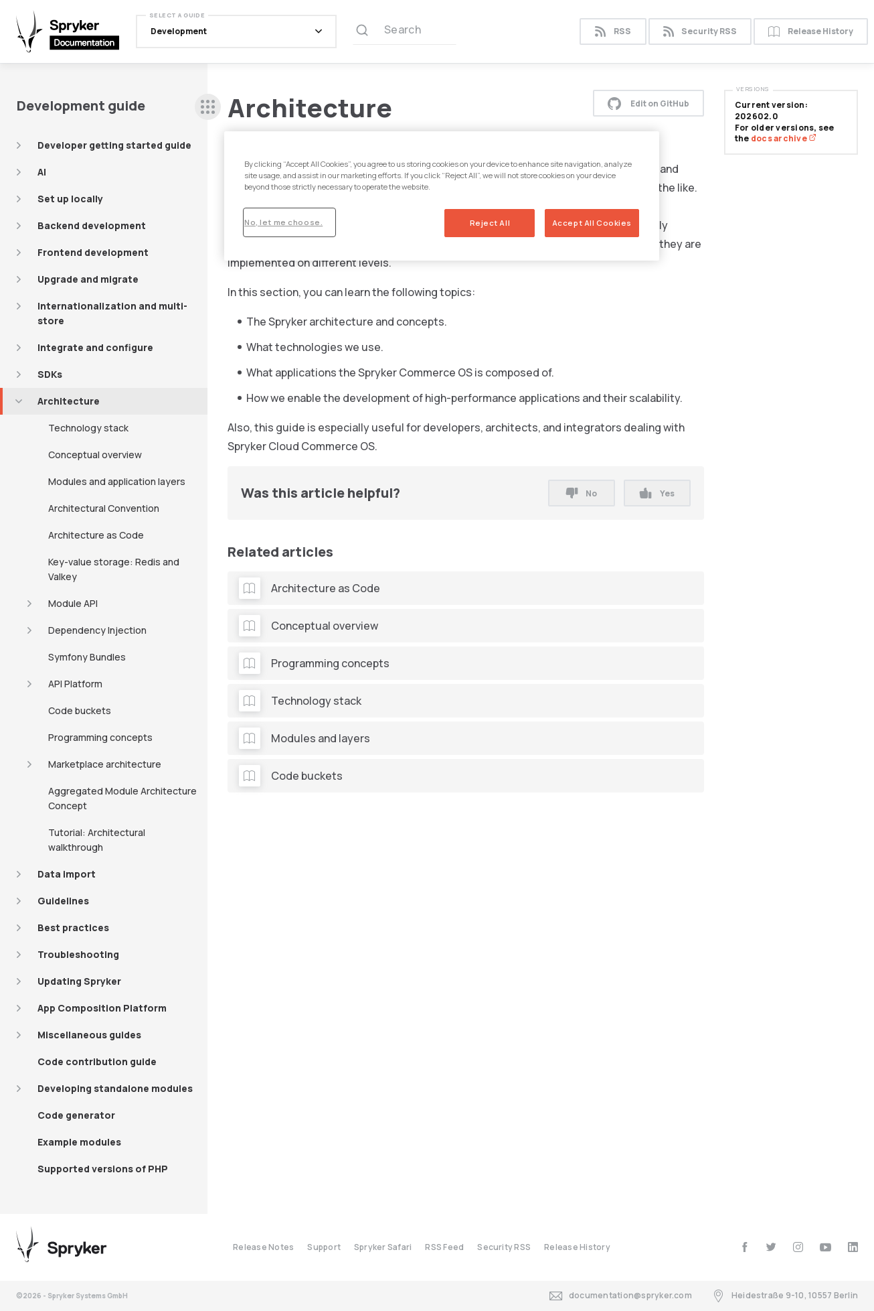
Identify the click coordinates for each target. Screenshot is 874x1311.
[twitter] (771, 1247)
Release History (810, 32)
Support (324, 1247)
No (581, 493)
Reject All (490, 223)
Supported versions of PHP (102, 1168)
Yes (657, 493)
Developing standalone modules (115, 1088)
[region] (441, 196)
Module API (73, 603)
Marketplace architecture (104, 764)
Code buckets (79, 710)
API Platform (75, 683)
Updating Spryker (79, 981)
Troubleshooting (78, 954)
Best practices (73, 927)
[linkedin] (853, 1247)
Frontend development (93, 252)
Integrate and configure (95, 347)
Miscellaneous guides (89, 1034)
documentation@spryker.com (620, 1296)
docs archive (783, 138)
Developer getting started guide (114, 145)
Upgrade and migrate (88, 279)
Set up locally (70, 198)
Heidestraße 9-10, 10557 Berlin (785, 1296)
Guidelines (63, 900)
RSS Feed (444, 1247)
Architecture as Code (96, 535)
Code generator (76, 1115)
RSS (612, 32)
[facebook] (744, 1247)
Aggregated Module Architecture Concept (122, 798)
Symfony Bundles (87, 656)
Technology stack (88, 427)
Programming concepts (100, 737)
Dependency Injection (97, 630)
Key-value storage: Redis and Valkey (113, 569)
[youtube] (825, 1247)
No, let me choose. (283, 222)
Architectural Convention (103, 508)
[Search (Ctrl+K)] (404, 31)
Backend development (91, 225)
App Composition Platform (102, 1008)
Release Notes (263, 1247)
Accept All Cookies (592, 223)
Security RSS (700, 32)
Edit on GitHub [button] (648, 103)
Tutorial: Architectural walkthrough (96, 839)
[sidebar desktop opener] (208, 107)
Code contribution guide (97, 1061)
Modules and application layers (116, 481)
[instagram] (798, 1247)
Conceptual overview (95, 454)
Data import (66, 874)
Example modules (79, 1141)
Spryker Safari (383, 1247)
